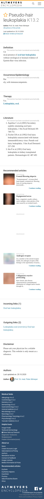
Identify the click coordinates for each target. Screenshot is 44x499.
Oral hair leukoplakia (12, 308)
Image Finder (6, 428)
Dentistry (5, 402)
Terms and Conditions (26, 497)
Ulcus (4, 481)
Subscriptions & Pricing (10, 451)
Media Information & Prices (11, 463)
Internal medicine (8, 409)
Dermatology (6, 405)
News (4, 446)
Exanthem (5, 474)
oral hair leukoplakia (27, 55)
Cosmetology (6, 400)
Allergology (5, 398)
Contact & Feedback (9, 458)
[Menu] (39, 4)
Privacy (35, 497)
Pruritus (4, 476)
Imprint (40, 497)
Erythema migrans (8, 472)
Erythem (5, 469)
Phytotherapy (6, 419)
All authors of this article (11, 28)
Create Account (7, 449)
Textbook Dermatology (9, 430)
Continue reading (35, 188)
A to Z (12, 398)
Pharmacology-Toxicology (11, 416)
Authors (4, 453)
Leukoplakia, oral (11, 103)
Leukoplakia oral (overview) (15, 327)
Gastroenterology (8, 407)
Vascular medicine (8, 421)
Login (15, 449)
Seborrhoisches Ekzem (9, 479)
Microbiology (6, 412)
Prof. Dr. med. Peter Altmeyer (24, 379)
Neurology (5, 414)
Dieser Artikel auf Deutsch (13, 34)
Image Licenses (7, 460)
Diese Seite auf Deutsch (11, 432)
